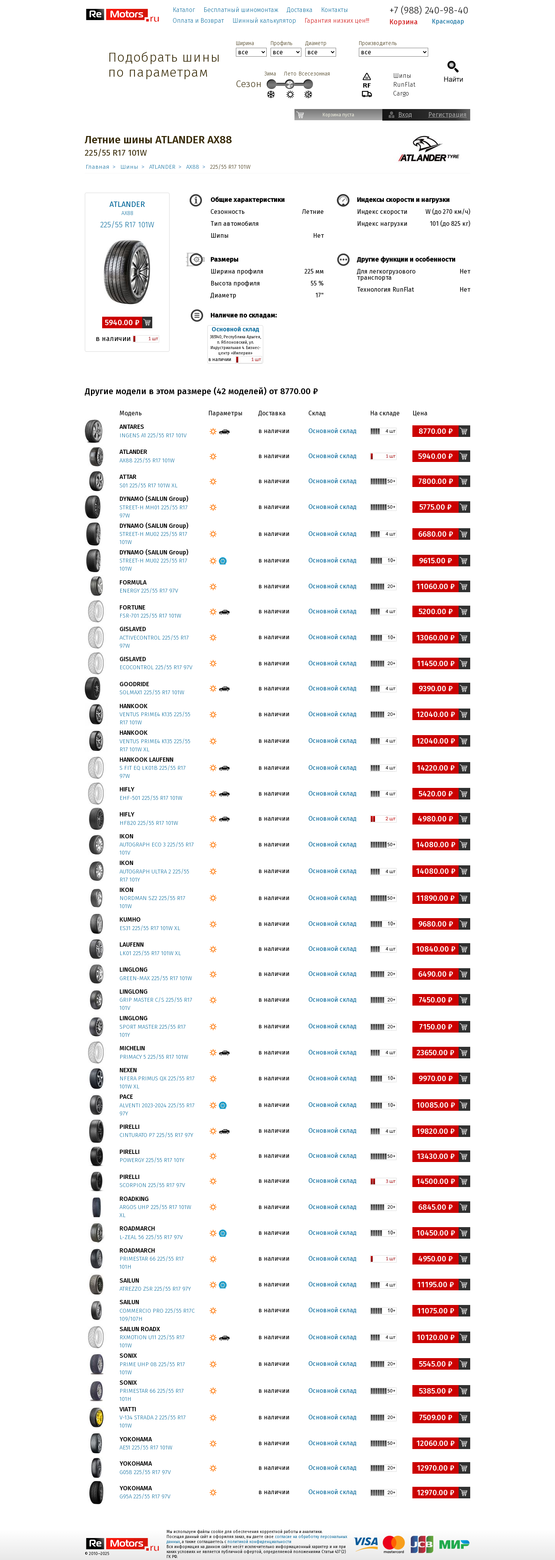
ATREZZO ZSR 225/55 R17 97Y (155, 1288)
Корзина (403, 22)
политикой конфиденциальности (259, 1542)
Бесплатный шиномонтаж (241, 9)
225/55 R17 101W (127, 224)
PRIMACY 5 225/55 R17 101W (153, 1056)
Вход (405, 114)
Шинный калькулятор (264, 20)
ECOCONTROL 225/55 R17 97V (155, 667)
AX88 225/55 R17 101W (147, 460)
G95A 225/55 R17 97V (144, 1496)
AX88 (192, 166)
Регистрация (447, 114)
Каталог (184, 9)
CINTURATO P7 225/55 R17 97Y (156, 1135)
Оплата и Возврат (198, 20)
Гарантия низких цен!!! (336, 20)
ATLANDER (162, 166)
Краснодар (448, 21)
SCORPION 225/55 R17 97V (152, 1185)
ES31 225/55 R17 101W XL (149, 928)
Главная (97, 166)
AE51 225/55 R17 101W (145, 1447)
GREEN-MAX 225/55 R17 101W (155, 978)
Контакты (334, 9)
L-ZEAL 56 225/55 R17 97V (151, 1237)
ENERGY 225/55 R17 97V (148, 590)
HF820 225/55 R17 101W (148, 822)
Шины (129, 166)
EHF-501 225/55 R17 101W (150, 797)
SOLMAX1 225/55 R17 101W (151, 692)
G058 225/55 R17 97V (145, 1472)
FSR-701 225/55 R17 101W (150, 615)
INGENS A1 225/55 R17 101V (153, 435)
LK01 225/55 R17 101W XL (150, 953)
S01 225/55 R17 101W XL (148, 485)
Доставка (300, 9)
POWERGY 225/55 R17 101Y (151, 1160)
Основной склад (235, 329)
